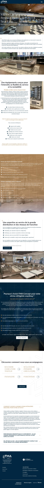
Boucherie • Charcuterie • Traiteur (29, 468)
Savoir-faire (4, 469)
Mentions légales (27, 482)
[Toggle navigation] (41, 2)
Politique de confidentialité (18, 483)
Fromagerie (25, 472)
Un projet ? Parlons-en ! (22, 337)
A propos (4, 467)
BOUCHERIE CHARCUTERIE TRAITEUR (10, 369)
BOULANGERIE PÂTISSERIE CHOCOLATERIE (29, 369)
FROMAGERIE (10, 377)
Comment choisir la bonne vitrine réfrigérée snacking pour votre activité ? (18, 407)
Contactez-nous (22, 386)
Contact (4, 470)
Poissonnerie (25, 474)
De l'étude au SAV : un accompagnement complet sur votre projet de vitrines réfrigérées (21, 441)
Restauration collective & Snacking (29, 475)
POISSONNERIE (29, 377)
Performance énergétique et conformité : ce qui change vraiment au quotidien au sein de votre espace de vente (20, 435)
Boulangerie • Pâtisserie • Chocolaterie (30, 470)
